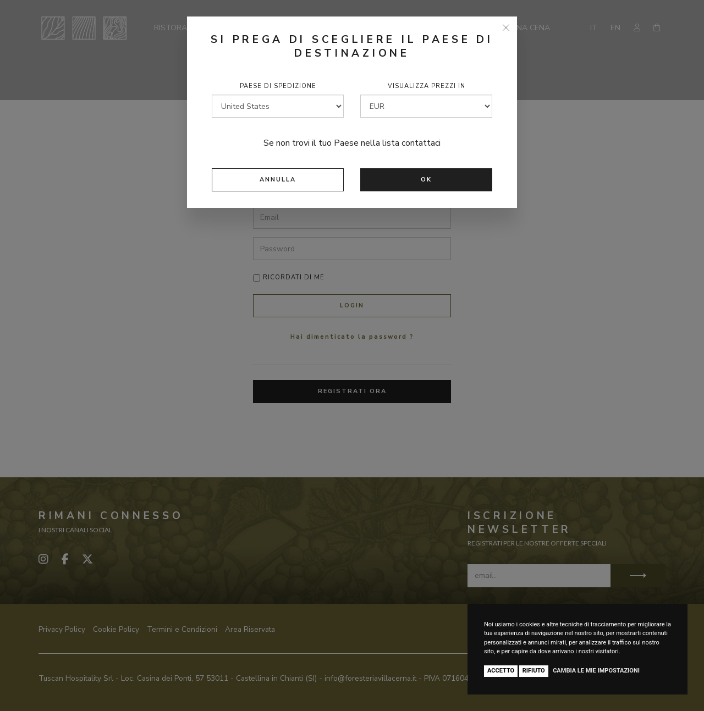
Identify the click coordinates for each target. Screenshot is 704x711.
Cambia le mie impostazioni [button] (596, 670)
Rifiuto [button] (533, 670)
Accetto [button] (500, 670)
